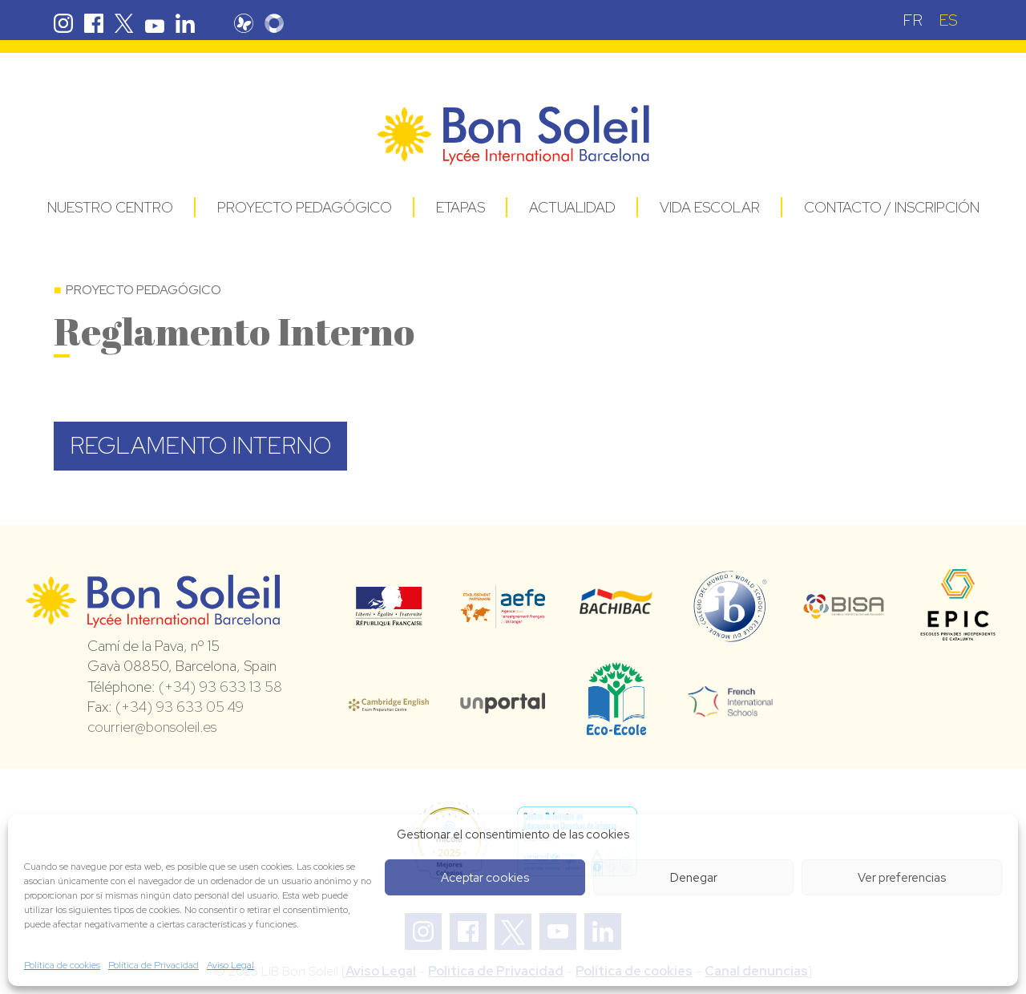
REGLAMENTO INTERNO (200, 445)
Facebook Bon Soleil (93, 23)
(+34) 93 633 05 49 (179, 706)
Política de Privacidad (153, 965)
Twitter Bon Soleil (124, 23)
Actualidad (572, 207)
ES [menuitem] (948, 20)
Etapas (460, 207)
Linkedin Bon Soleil (185, 23)
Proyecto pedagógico (304, 207)
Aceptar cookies (485, 878)
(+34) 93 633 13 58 (220, 686)
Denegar (693, 878)
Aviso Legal (230, 965)
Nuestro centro (110, 207)
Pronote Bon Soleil (243, 23)
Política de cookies (62, 965)
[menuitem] (913, 19)
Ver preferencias (902, 878)
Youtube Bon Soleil (154, 23)
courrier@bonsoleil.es (151, 726)
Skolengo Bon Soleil (274, 23)
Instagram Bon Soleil (63, 23)
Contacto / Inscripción (892, 207)
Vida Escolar (710, 207)
